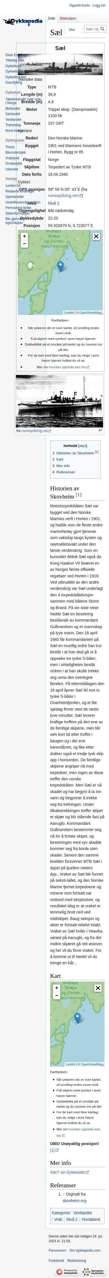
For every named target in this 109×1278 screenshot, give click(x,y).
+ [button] (24, 236)
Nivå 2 (53, 203)
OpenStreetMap (90, 312)
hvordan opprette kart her (67, 367)
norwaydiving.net (63, 195)
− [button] (24, 244)
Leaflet (69, 312)
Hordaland (91, 1219)
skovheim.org (74, 1200)
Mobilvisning (76, 1261)
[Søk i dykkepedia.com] (95, 29)
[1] (78, 494)
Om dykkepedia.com (84, 1250)
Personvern (57, 1250)
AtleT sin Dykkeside (67, 1172)
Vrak (58, 1219)
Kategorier (61, 1213)
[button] (96, 236)
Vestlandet (82, 1213)
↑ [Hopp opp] (64, 1194)
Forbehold (56, 1261)
